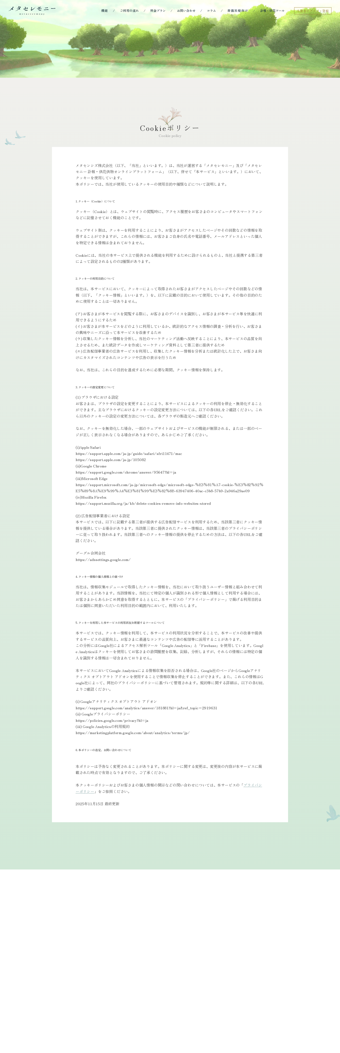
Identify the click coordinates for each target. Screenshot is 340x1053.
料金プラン (158, 10)
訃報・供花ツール (272, 10)
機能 (104, 10)
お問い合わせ (186, 10)
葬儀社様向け (237, 10)
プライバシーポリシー (107, 859)
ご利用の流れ (129, 10)
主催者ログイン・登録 (313, 11)
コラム (211, 10)
